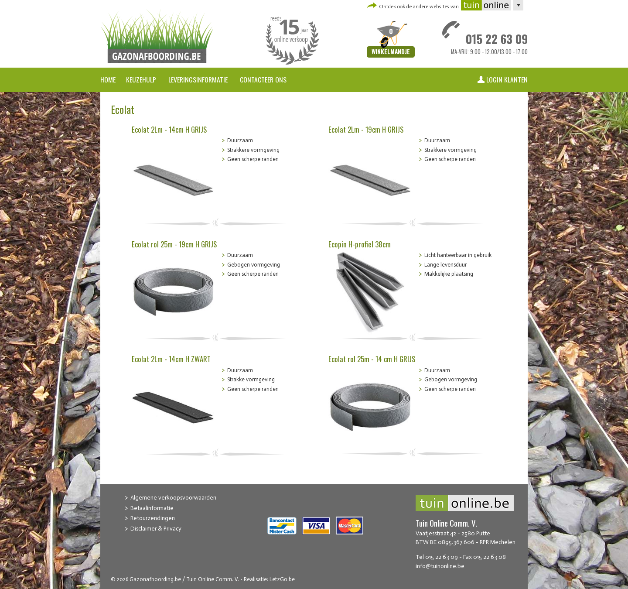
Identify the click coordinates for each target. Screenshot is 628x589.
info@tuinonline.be (440, 566)
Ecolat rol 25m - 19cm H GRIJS (174, 244)
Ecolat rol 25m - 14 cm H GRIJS (371, 358)
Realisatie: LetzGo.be (269, 579)
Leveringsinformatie (198, 79)
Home (108, 79)
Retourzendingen (152, 518)
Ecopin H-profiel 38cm (359, 244)
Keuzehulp (141, 79)
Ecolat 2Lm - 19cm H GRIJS (365, 129)
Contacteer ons (263, 79)
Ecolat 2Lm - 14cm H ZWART (171, 358)
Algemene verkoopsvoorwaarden (173, 497)
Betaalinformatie (152, 508)
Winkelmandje (391, 52)
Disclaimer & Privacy (155, 528)
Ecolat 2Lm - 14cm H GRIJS (169, 129)
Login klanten (507, 79)
